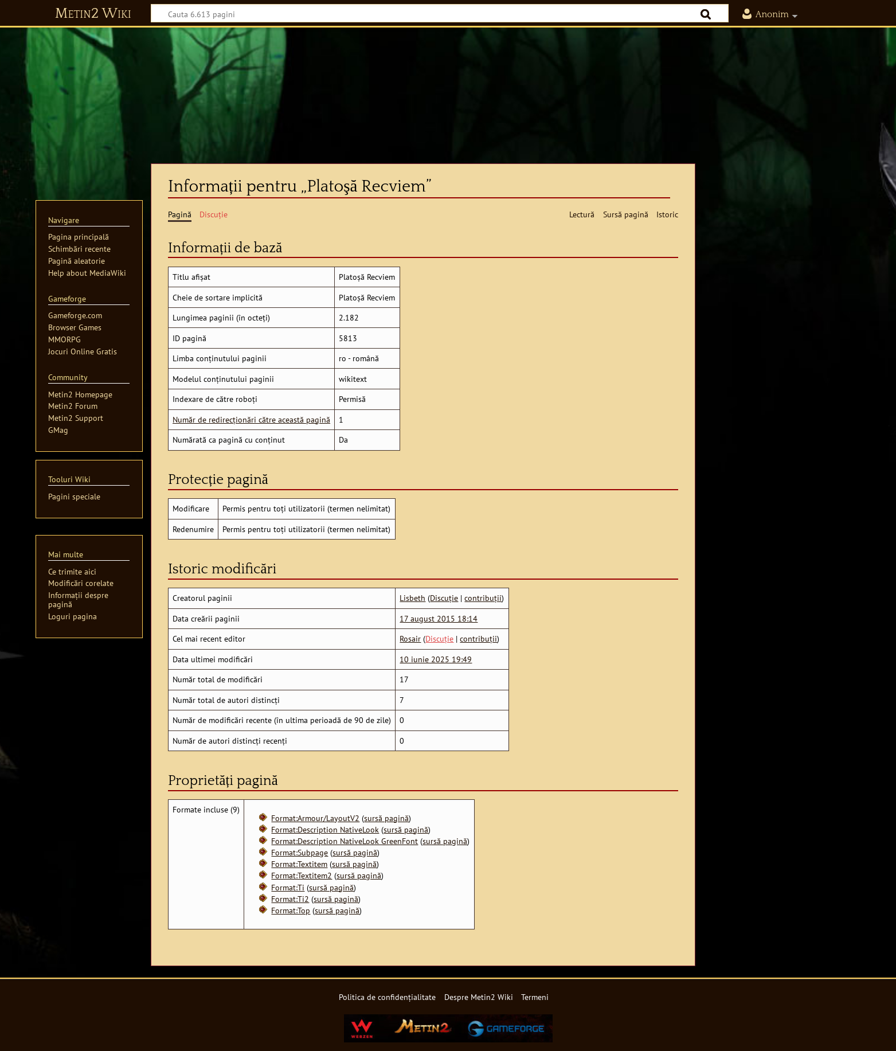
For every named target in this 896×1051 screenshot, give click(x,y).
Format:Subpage (299, 852)
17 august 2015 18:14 (439, 618)
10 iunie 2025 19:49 (436, 659)
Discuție (444, 597)
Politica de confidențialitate (387, 996)
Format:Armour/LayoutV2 (315, 817)
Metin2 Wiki (93, 14)
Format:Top (290, 910)
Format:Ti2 (290, 898)
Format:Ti (287, 887)
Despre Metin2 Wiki (478, 996)
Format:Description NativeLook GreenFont (344, 840)
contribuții (483, 597)
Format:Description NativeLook (325, 829)
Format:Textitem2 (301, 875)
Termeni (535, 996)
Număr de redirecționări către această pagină (251, 419)
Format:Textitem (299, 863)
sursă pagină (386, 817)
